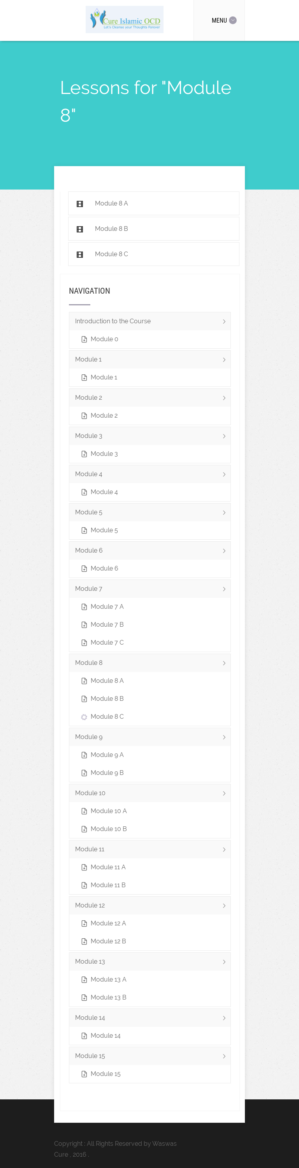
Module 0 (104, 339)
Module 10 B (109, 829)
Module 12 (152, 908)
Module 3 (152, 438)
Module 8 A (107, 680)
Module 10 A (109, 811)
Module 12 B (108, 941)
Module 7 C (107, 642)
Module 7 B (107, 624)
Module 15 (152, 1058)
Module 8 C (107, 716)
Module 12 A (108, 923)
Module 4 (152, 476)
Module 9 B (107, 772)
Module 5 (152, 515)
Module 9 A (107, 755)
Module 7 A (107, 606)
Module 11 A (108, 867)
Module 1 (152, 362)
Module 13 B (109, 997)
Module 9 (152, 739)
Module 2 (152, 400)
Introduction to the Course (152, 323)
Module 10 (152, 795)
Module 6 (152, 553)
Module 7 (152, 591)
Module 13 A (109, 979)
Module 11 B (108, 885)
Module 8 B (107, 698)
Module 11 (152, 851)
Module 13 (152, 964)
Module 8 (152, 665)
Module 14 (152, 1020)
